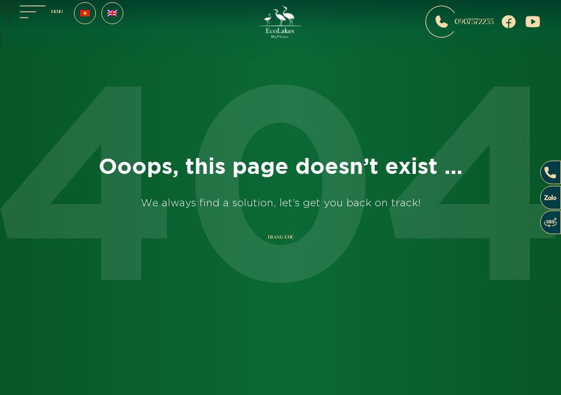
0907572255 (459, 21)
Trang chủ (280, 237)
